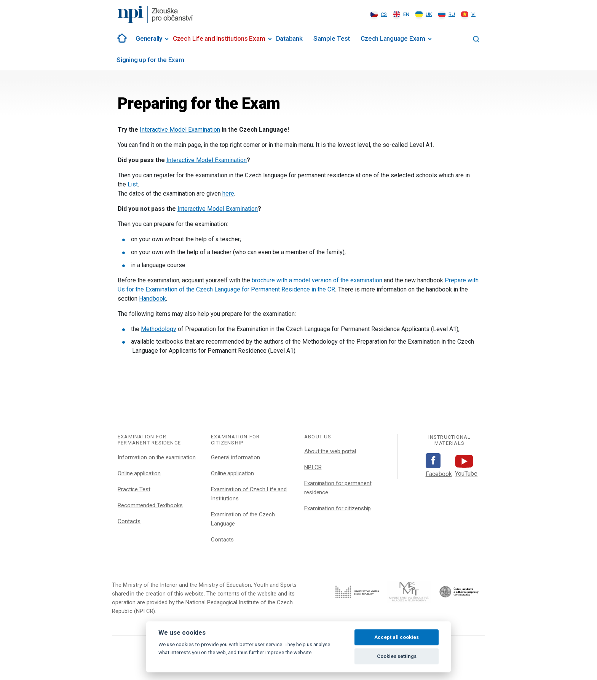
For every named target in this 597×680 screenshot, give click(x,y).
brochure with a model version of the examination (317, 280)
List (133, 184)
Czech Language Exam (393, 38)
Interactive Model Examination (180, 129)
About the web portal (330, 451)
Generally (149, 38)
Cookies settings (397, 656)
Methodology (158, 329)
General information (235, 457)
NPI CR (312, 467)
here (228, 193)
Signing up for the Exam (150, 60)
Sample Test (331, 38)
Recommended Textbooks (150, 505)
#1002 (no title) (121, 38)
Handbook (152, 298)
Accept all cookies (396, 637)
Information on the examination (157, 457)
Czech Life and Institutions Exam (219, 38)
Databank (289, 38)
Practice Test (134, 489)
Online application (139, 473)
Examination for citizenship (337, 508)
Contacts (129, 521)
